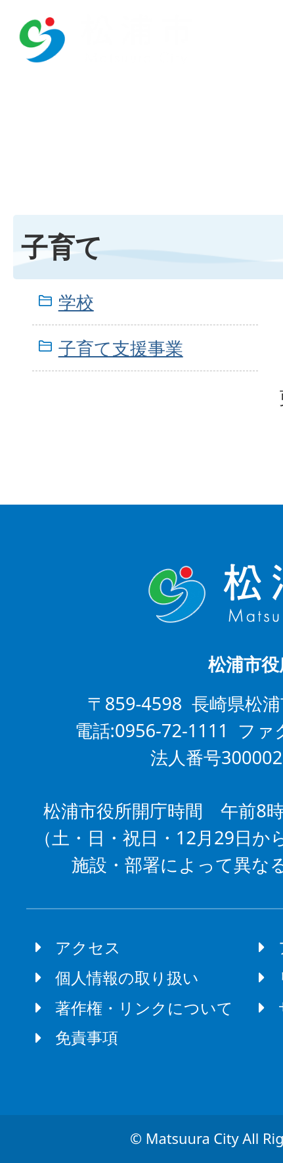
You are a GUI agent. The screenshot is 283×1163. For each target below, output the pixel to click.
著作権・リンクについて (144, 1007)
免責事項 (86, 1037)
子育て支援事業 (120, 348)
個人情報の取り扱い (127, 977)
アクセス (88, 947)
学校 (76, 302)
